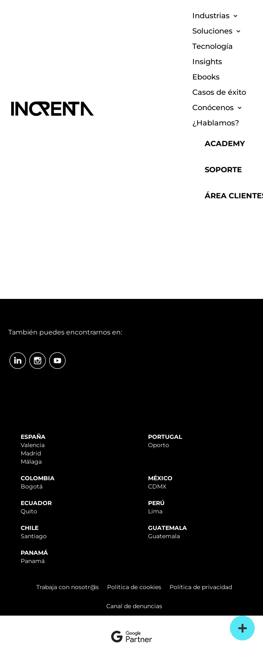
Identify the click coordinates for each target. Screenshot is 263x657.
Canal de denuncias (134, 606)
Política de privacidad (201, 587)
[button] (215, 16)
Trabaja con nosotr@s (67, 587)
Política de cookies (134, 587)
